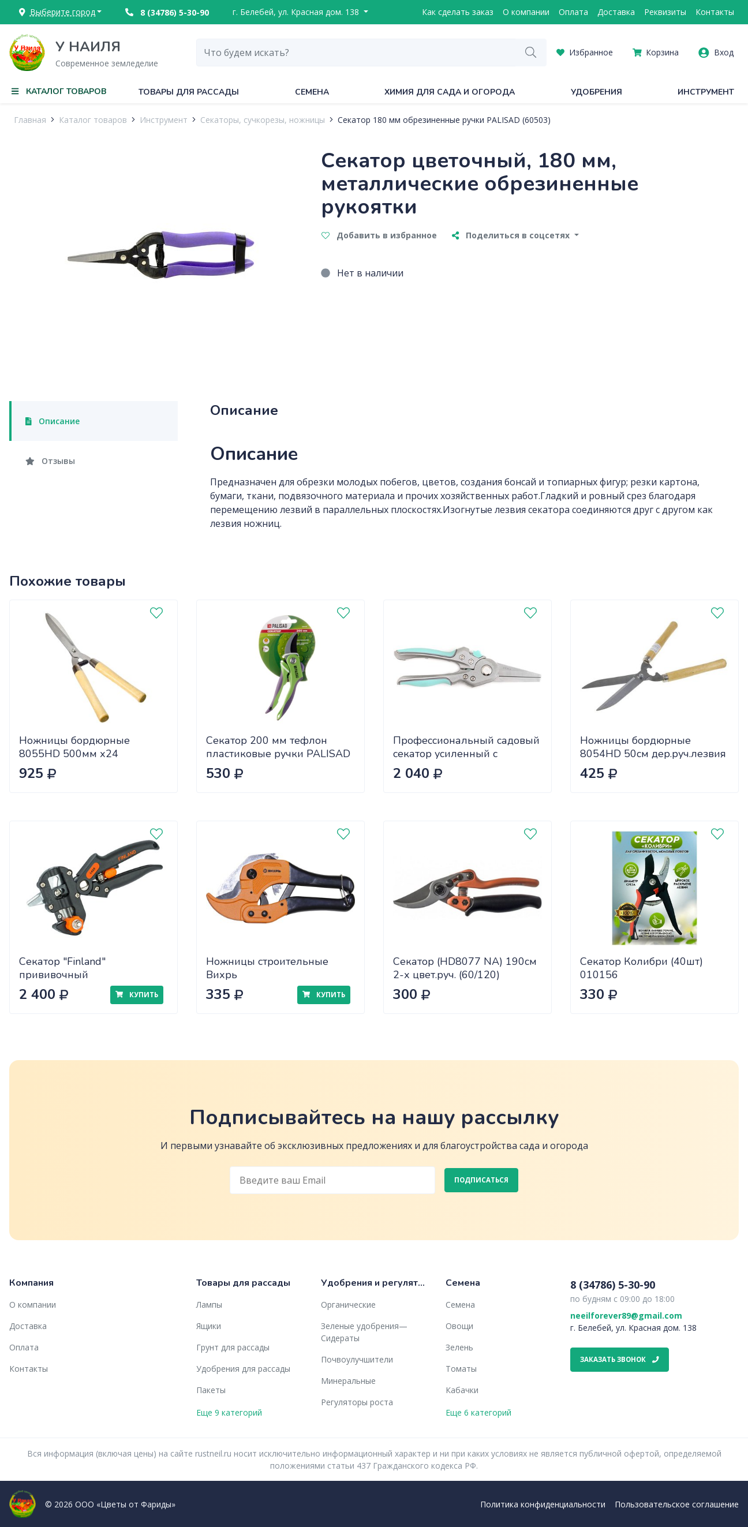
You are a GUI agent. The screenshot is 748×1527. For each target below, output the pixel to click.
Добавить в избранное (379, 235)
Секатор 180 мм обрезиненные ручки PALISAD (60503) (444, 119)
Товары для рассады (189, 92)
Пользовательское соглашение (677, 1504)
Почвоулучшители (357, 1359)
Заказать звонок (619, 1359)
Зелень (459, 1347)
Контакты (714, 11)
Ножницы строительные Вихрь (267, 968)
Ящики (208, 1325)
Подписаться (481, 1180)
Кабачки (462, 1389)
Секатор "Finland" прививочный (62, 968)
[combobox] (356, 52)
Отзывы (50, 460)
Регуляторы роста (357, 1402)
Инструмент (706, 92)
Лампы (209, 1304)
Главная (30, 119)
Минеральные (348, 1380)
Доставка (616, 11)
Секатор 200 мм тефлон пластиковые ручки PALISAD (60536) (278, 753)
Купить (136, 994)
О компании (526, 11)
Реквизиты (665, 11)
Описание (52, 421)
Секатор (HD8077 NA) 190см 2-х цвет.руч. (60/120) (465, 968)
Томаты (461, 1368)
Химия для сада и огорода (449, 92)
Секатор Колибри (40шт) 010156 (641, 968)
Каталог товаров (93, 119)
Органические (348, 1304)
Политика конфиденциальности (542, 1504)
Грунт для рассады (233, 1347)
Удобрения (596, 92)
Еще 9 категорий (229, 1412)
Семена (312, 92)
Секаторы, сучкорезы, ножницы (262, 119)
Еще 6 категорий (478, 1412)
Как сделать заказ (457, 11)
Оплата (573, 11)
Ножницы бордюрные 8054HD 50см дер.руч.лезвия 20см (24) (653, 753)
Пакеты (211, 1389)
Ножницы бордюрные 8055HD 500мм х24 (74, 747)
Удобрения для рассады (243, 1368)
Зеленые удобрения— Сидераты (364, 1331)
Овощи (459, 1325)
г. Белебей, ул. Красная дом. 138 (297, 11)
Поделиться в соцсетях (512, 235)
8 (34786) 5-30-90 (167, 12)
